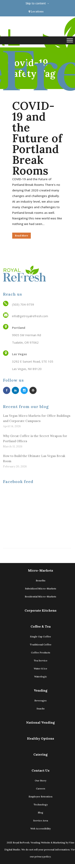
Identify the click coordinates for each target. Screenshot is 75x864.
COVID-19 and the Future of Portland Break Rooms (37, 138)
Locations (36, 11)
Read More (21, 235)
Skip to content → (37, 3)
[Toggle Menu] (70, 40)
